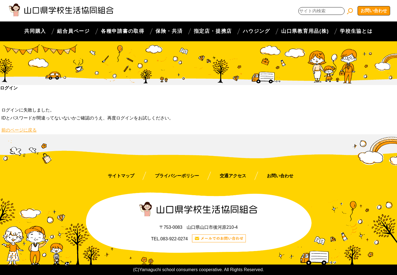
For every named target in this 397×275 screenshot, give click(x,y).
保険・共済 (169, 31)
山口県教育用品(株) (305, 31)
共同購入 (35, 31)
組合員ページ (73, 31)
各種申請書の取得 (122, 31)
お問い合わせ (374, 10)
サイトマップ (121, 175)
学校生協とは (356, 31)
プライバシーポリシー (177, 175)
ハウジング (256, 31)
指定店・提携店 (213, 31)
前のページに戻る (19, 130)
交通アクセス (233, 175)
